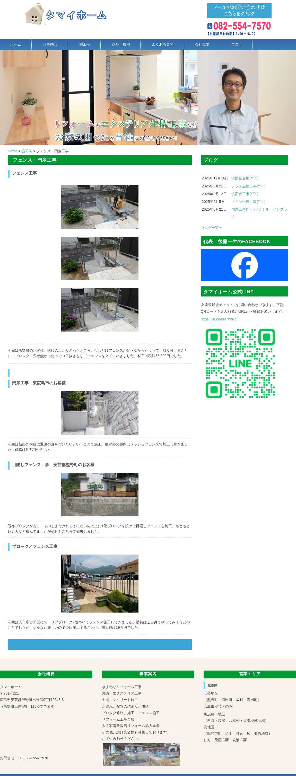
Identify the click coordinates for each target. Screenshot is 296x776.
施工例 (84, 44)
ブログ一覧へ (211, 228)
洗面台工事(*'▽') (244, 194)
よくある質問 (162, 44)
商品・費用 (121, 44)
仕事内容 (50, 44)
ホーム (15, 44)
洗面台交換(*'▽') (244, 178)
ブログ (236, 44)
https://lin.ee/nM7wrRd (219, 319)
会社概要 (202, 44)
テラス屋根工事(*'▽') (248, 186)
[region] (148, 97)
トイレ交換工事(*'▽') (248, 202)
